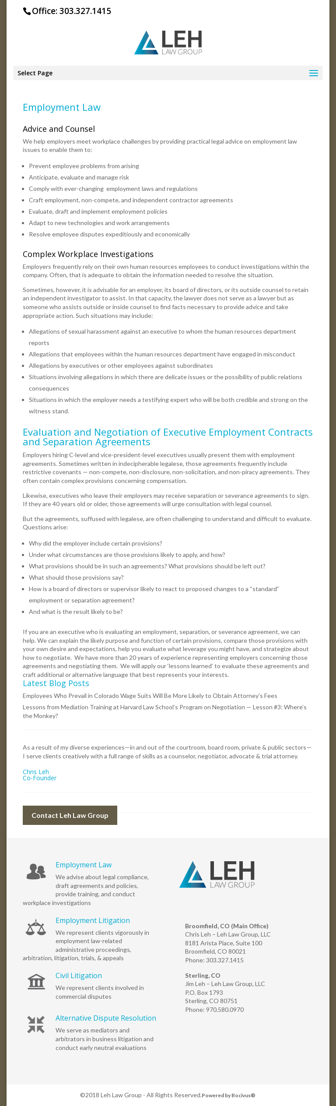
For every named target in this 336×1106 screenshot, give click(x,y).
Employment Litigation (93, 920)
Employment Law (84, 865)
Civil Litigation (79, 975)
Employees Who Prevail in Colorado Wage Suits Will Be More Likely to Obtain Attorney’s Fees (150, 695)
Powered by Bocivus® (229, 1095)
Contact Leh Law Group (70, 815)
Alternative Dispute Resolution (106, 1018)
